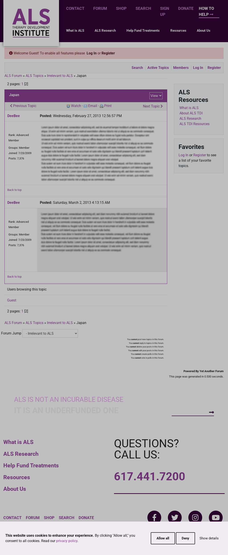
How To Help (206, 11)
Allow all (163, 538)
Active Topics (158, 68)
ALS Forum (13, 76)
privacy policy (66, 541)
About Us (203, 31)
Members (181, 68)
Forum (100, 8)
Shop (121, 8)
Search (143, 8)
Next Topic (153, 106)
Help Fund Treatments (143, 31)
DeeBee (13, 116)
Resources (178, 31)
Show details (209, 538)
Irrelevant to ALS (60, 76)
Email (92, 106)
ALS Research (105, 31)
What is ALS (75, 31)
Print (108, 106)
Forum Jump (11, 333)
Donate (185, 8)
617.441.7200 (149, 476)
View (154, 96)
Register (108, 53)
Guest (11, 300)
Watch (76, 106)
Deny (185, 538)
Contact (75, 8)
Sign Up (164, 11)
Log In (92, 53)
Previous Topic (23, 106)
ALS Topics (34, 76)
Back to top (14, 190)
